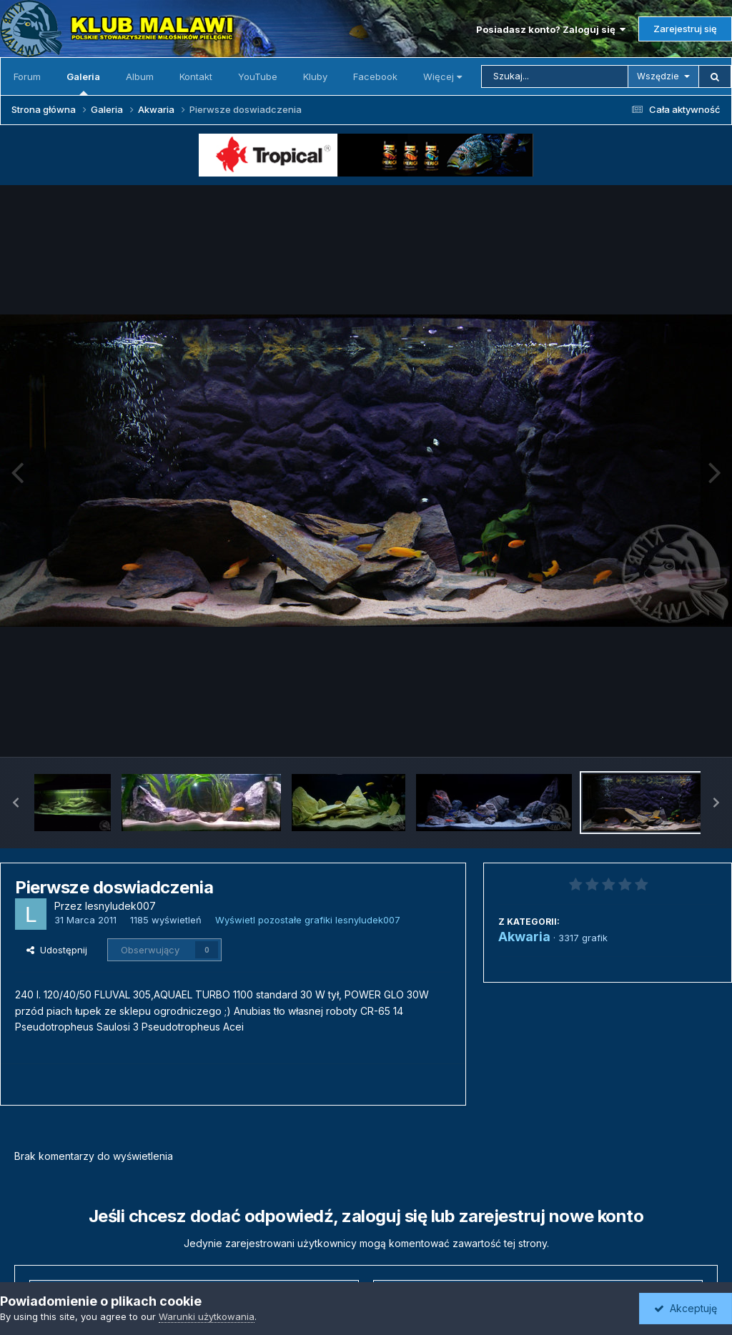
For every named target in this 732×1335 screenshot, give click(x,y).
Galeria (83, 83)
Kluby (315, 76)
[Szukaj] (555, 76)
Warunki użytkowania (206, 1316)
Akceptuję (685, 1308)
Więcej (442, 76)
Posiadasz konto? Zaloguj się (550, 29)
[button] (15, 802)
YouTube (257, 76)
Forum (27, 76)
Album (140, 76)
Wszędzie (658, 76)
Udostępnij (56, 950)
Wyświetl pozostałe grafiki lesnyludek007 (307, 919)
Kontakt (195, 76)
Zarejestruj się (685, 28)
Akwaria (524, 936)
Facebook (375, 76)
